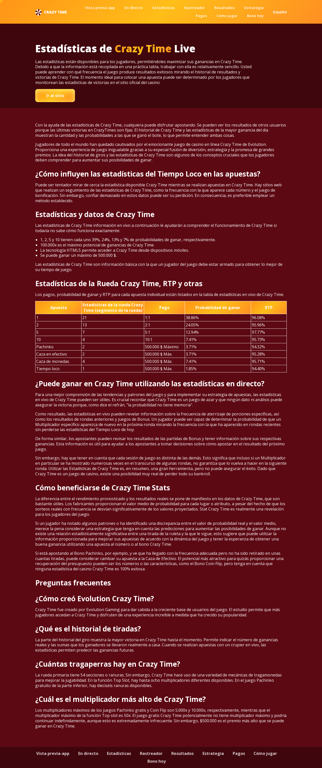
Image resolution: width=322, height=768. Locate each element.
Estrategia (254, 7)
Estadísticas (163, 7)
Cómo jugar (227, 15)
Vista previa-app (100, 7)
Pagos (201, 15)
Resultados (224, 7)
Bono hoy (255, 15)
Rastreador (194, 7)
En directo (134, 7)
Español (280, 12)
